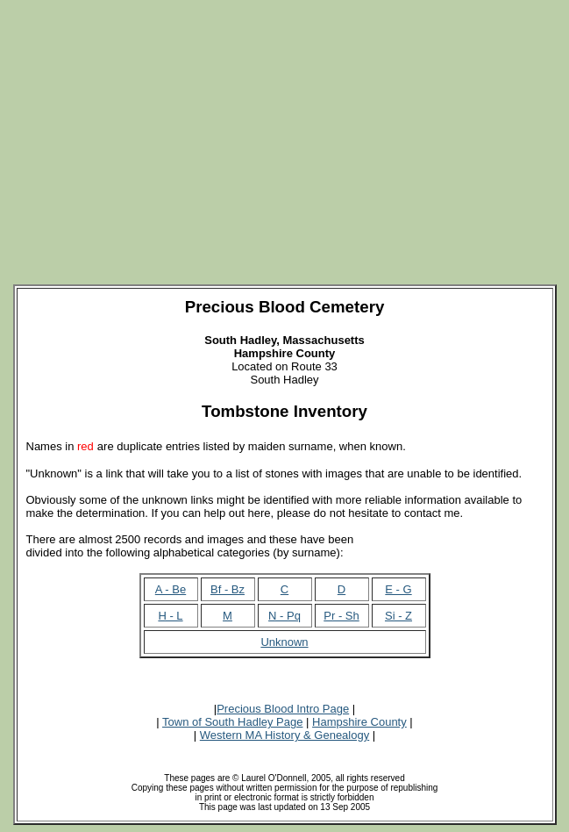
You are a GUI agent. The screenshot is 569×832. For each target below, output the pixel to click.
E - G (398, 589)
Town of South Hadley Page (232, 721)
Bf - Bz (227, 589)
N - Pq (284, 615)
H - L (170, 615)
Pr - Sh (341, 615)
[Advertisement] (288, 130)
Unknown (284, 642)
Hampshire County (359, 721)
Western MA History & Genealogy (284, 735)
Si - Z (398, 615)
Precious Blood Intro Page (283, 708)
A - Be (170, 589)
